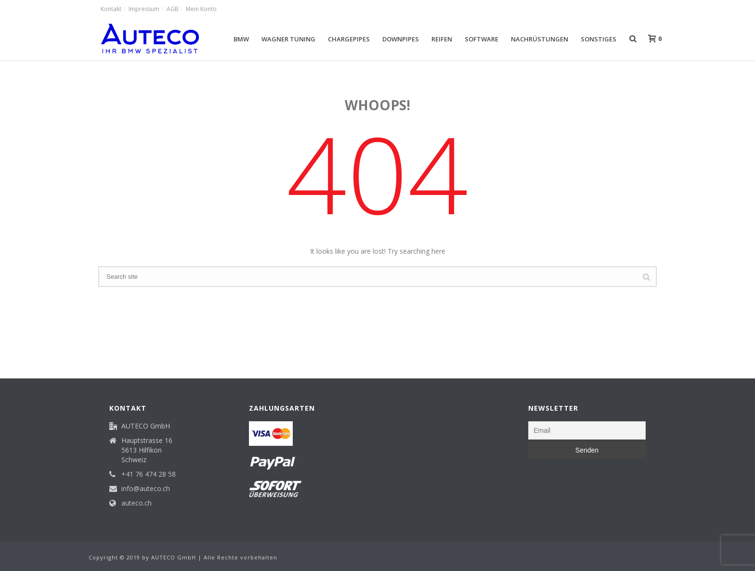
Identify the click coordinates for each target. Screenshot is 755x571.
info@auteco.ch (145, 488)
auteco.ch (136, 503)
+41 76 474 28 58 (148, 474)
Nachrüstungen (539, 39)
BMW (241, 39)
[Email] (587, 430)
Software (481, 39)
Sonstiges (598, 39)
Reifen (441, 39)
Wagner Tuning (288, 39)
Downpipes (400, 39)
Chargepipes (349, 39)
